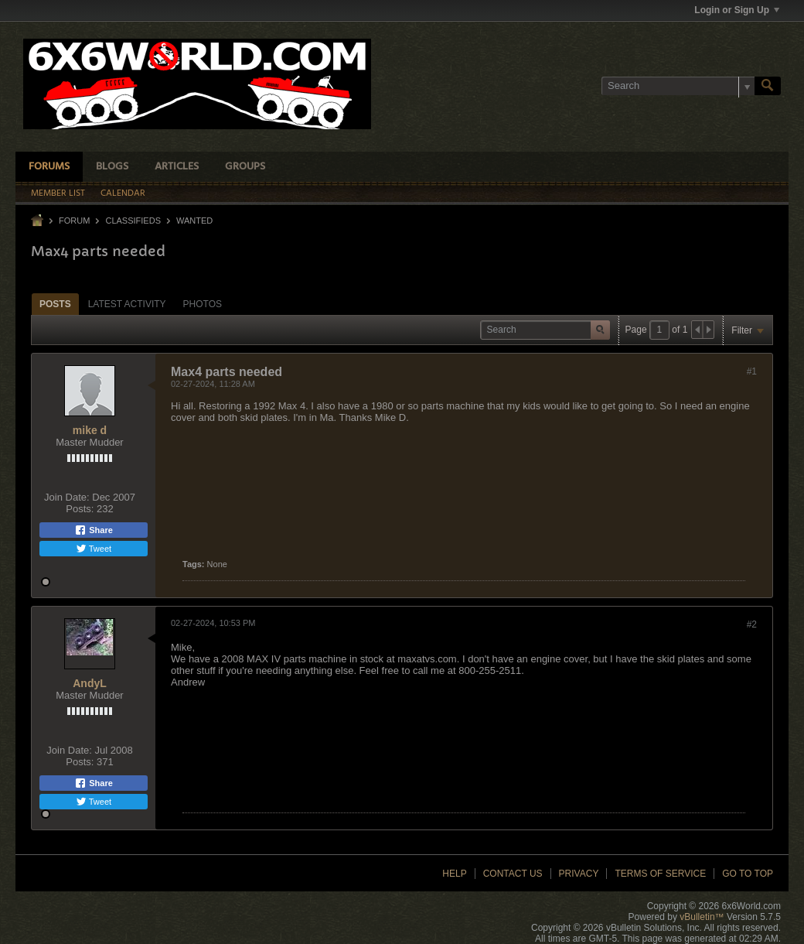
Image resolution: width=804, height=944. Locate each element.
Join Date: (67, 497)
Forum (74, 220)
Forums (49, 167)
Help (454, 873)
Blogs (112, 167)
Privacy (579, 873)
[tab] (55, 303)
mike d (90, 430)
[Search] (678, 86)
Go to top (747, 873)
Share (93, 530)
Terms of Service (660, 873)
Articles (177, 167)
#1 (752, 371)
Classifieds (133, 220)
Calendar (122, 193)
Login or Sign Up (736, 10)
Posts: (80, 509)
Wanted (194, 220)
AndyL (90, 683)
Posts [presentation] (55, 304)
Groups (245, 167)
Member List (58, 193)
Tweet (93, 548)
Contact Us (513, 873)
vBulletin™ (702, 917)
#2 (752, 624)
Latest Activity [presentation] (127, 304)
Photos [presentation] (202, 304)
